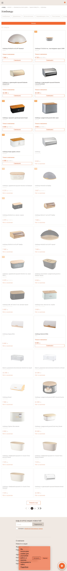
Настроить (37, 558)
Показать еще (33, 502)
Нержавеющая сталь (42, 16)
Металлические (28, 16)
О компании (20, 541)
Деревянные (17, 16)
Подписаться (38, 524)
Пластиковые (56, 16)
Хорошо (45, 558)
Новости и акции (21, 544)
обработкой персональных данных (34, 528)
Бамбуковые (6, 16)
